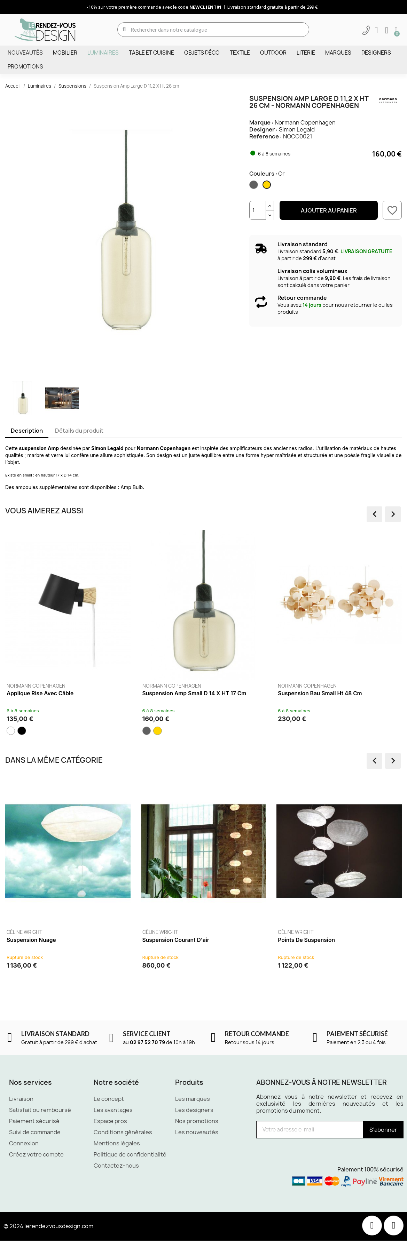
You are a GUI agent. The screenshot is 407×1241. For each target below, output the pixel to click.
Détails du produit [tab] (79, 430)
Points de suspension (306, 940)
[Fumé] (254, 186)
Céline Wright (24, 932)
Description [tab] (27, 430)
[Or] (267, 186)
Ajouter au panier (329, 210)
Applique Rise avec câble (40, 693)
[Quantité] (257, 210)
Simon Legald (297, 129)
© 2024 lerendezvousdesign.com (48, 1226)
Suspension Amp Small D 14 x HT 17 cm (194, 693)
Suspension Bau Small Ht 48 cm (320, 693)
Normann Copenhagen (305, 122)
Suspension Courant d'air (175, 940)
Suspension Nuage (31, 940)
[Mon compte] (376, 30)
